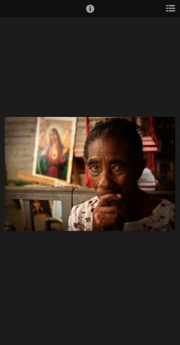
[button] (90, 13)
